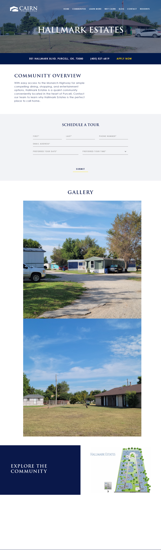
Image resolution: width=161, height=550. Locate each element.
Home (66, 9)
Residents (145, 9)
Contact (132, 9)
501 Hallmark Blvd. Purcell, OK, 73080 (56, 58)
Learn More (95, 9)
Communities (79, 9)
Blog (121, 9)
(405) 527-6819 (100, 58)
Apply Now (124, 58)
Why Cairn (110, 9)
